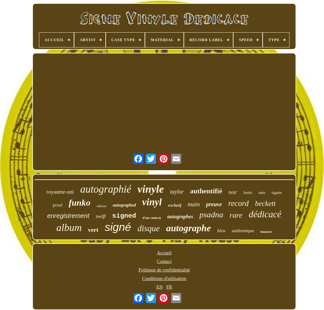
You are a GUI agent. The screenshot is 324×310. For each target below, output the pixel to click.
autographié (105, 189)
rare (235, 215)
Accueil (164, 252)
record (238, 203)
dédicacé (265, 214)
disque (148, 228)
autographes (180, 216)
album (69, 227)
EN (159, 286)
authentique (243, 230)
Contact (164, 261)
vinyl (152, 202)
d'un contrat (151, 218)
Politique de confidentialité (164, 269)
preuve (214, 204)
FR (169, 286)
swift (101, 216)
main (194, 204)
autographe (188, 228)
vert (93, 229)
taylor (177, 192)
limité (247, 192)
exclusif (174, 205)
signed (124, 216)
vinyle (151, 189)
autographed (124, 205)
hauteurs (266, 231)
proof (57, 205)
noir (232, 192)
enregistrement (68, 215)
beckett (265, 204)
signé (118, 227)
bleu (221, 230)
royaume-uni (60, 192)
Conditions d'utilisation (164, 278)
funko (79, 203)
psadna (211, 214)
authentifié (206, 191)
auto (262, 192)
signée (276, 192)
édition (102, 206)
